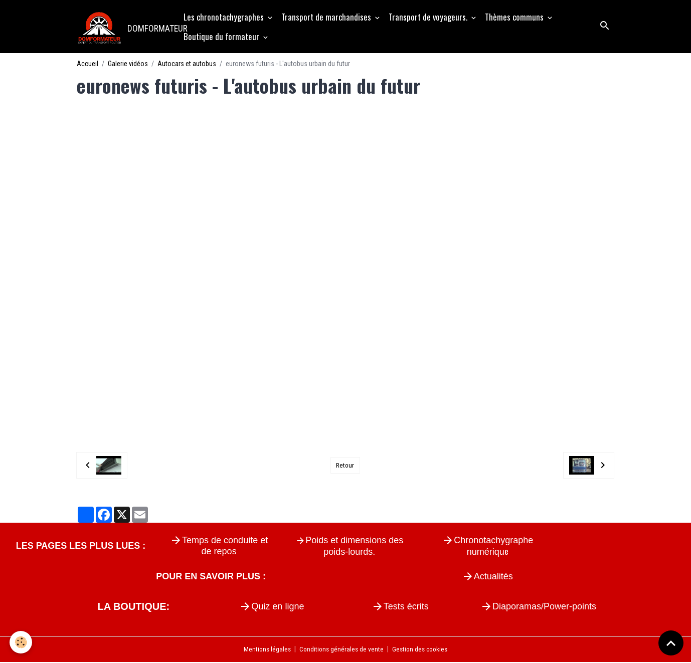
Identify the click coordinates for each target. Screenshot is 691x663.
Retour (345, 466)
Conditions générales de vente (340, 650)
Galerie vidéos (128, 64)
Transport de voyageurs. (429, 17)
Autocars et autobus (186, 64)
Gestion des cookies (421, 650)
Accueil (87, 64)
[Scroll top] (670, 642)
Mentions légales (264, 650)
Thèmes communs (515, 17)
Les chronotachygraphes (225, 17)
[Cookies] (21, 642)
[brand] (125, 27)
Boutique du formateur (223, 37)
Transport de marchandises (328, 17)
